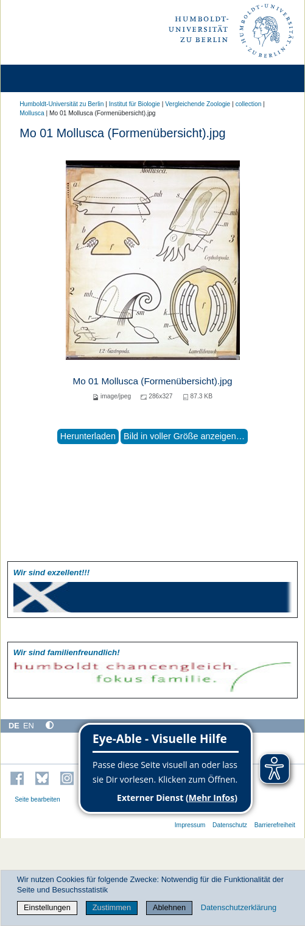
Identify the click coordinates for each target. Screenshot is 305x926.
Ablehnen (169, 907)
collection (249, 104)
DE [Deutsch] (14, 725)
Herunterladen (88, 436)
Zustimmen (112, 907)
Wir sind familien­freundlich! (66, 652)
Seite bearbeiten (37, 799)
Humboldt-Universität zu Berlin (61, 104)
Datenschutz (229, 825)
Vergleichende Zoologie (197, 104)
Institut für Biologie (134, 104)
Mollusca (31, 113)
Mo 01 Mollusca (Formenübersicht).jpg (152, 381)
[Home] (44, 78)
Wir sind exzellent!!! (51, 572)
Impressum (190, 825)
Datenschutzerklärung (238, 907)
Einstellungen (47, 907)
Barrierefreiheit (274, 825)
